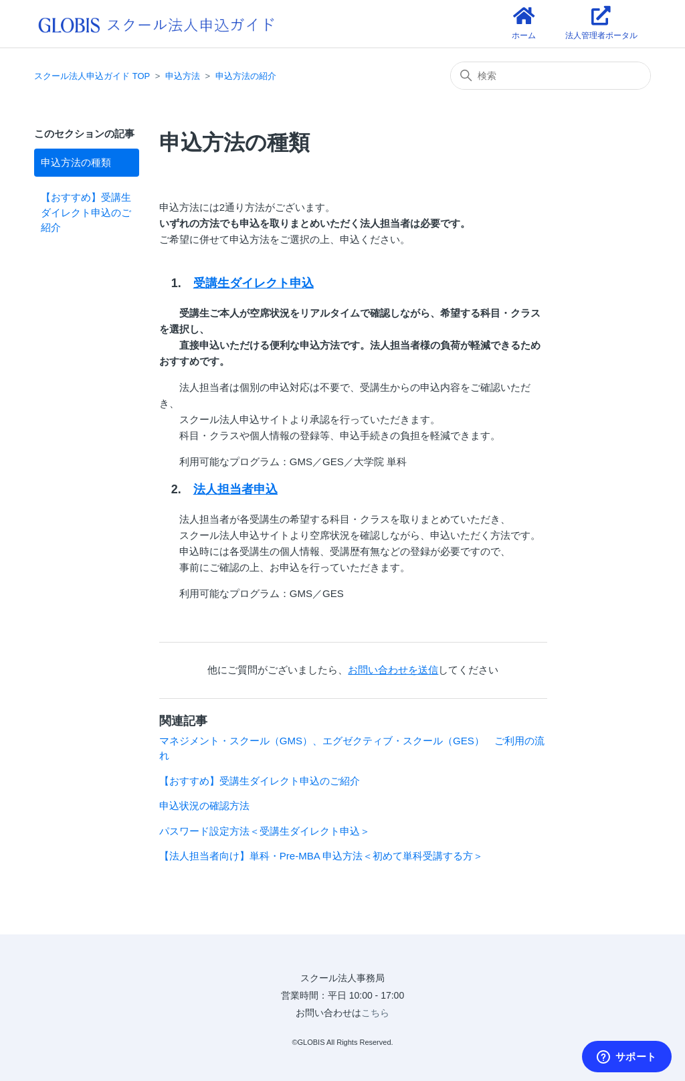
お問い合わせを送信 (393, 669)
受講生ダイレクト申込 (253, 283)
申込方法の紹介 (245, 76)
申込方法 (182, 76)
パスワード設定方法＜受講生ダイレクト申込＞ (264, 831)
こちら (375, 1012)
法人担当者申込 (235, 489)
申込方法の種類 (76, 162)
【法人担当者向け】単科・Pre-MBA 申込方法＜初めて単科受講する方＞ (321, 855)
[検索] (550, 75)
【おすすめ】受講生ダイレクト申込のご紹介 (86, 212)
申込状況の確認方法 (204, 805)
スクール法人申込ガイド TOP (92, 76)
